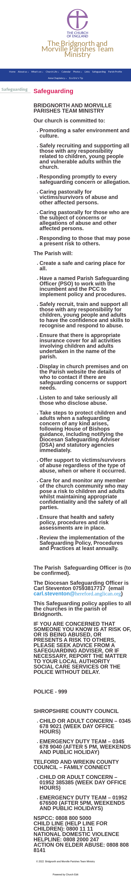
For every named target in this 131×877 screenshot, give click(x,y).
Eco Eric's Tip (76, 78)
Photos (76, 71)
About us (22, 71)
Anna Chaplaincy (56, 78)
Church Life (51, 71)
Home (12, 71)
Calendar (66, 71)
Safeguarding (99, 71)
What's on (36, 71)
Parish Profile (115, 71)
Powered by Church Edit (65, 874)
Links (87, 71)
